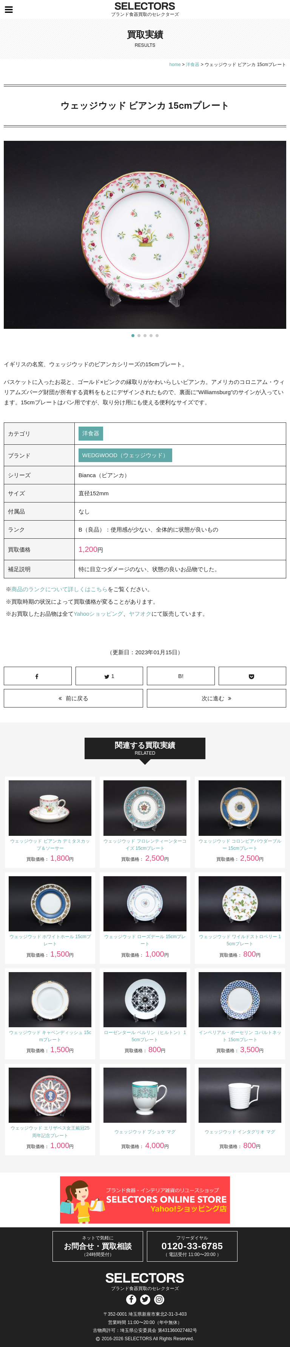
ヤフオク (140, 613)
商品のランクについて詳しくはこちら (59, 589)
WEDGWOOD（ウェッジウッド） (125, 455)
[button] (132, 335)
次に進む (213, 698)
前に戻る (77, 698)
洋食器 (90, 433)
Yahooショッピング (98, 613)
